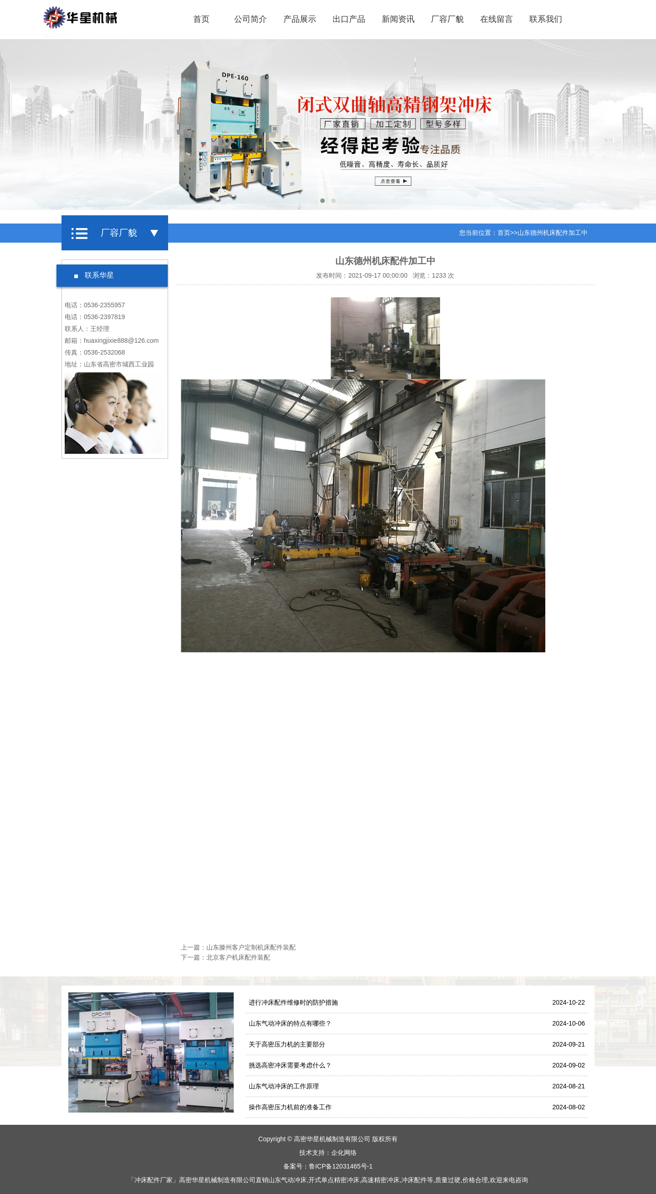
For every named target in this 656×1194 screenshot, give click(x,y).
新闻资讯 (398, 19)
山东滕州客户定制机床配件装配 (251, 947)
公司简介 (250, 19)
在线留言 (496, 19)
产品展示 (299, 19)
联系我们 (545, 19)
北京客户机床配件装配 (238, 957)
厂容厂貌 (447, 19)
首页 (201, 19)
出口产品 (349, 19)
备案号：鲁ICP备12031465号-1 (328, 1166)
